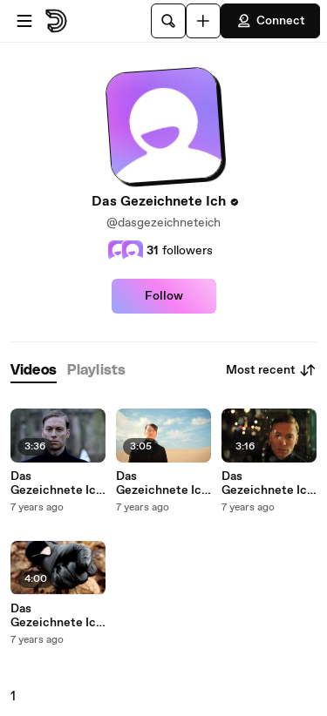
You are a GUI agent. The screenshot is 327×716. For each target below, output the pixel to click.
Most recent (271, 370)
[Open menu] (24, 20)
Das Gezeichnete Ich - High (162, 483)
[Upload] (203, 20)
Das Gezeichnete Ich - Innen (56, 616)
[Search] (168, 20)
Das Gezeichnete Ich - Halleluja (267, 483)
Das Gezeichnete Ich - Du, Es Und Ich (56, 483)
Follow (164, 296)
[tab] (33, 371)
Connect (270, 21)
